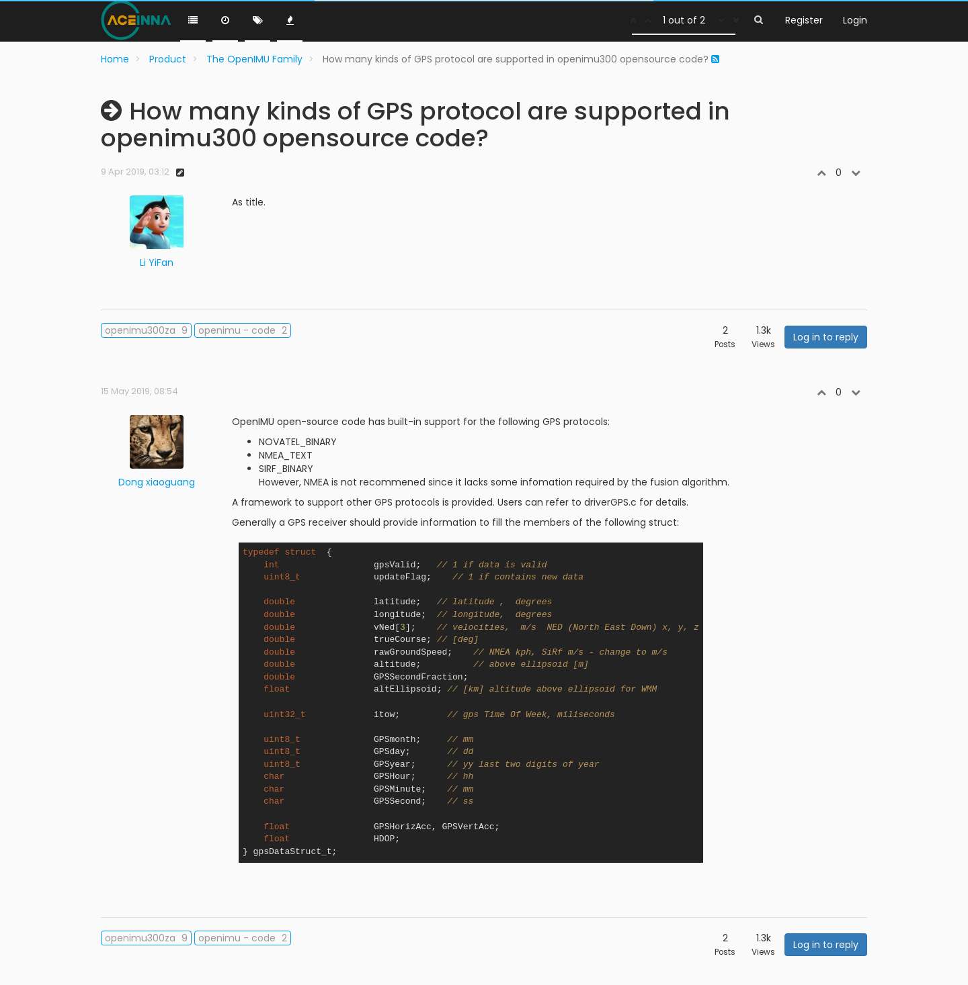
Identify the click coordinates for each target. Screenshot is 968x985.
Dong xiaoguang (156, 482)
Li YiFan (156, 262)
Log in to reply (825, 337)
